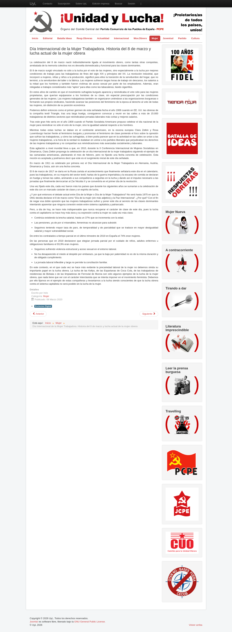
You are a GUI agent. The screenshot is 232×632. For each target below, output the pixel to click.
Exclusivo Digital (43, 306)
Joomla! (34, 621)
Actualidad (103, 38)
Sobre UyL (81, 3)
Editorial (47, 38)
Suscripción (64, 3)
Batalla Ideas (64, 38)
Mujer (155, 38)
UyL (33, 4)
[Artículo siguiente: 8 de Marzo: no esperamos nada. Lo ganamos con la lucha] (148, 314)
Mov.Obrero (140, 38)
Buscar (118, 3)
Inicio (35, 38)
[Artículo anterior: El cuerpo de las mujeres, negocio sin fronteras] (38, 314)
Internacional (121, 38)
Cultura (195, 38)
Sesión (131, 3)
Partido (182, 38)
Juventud (168, 38)
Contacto (47, 3)
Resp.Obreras (84, 38)
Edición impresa (100, 3)
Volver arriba (195, 625)
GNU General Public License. (90, 621)
